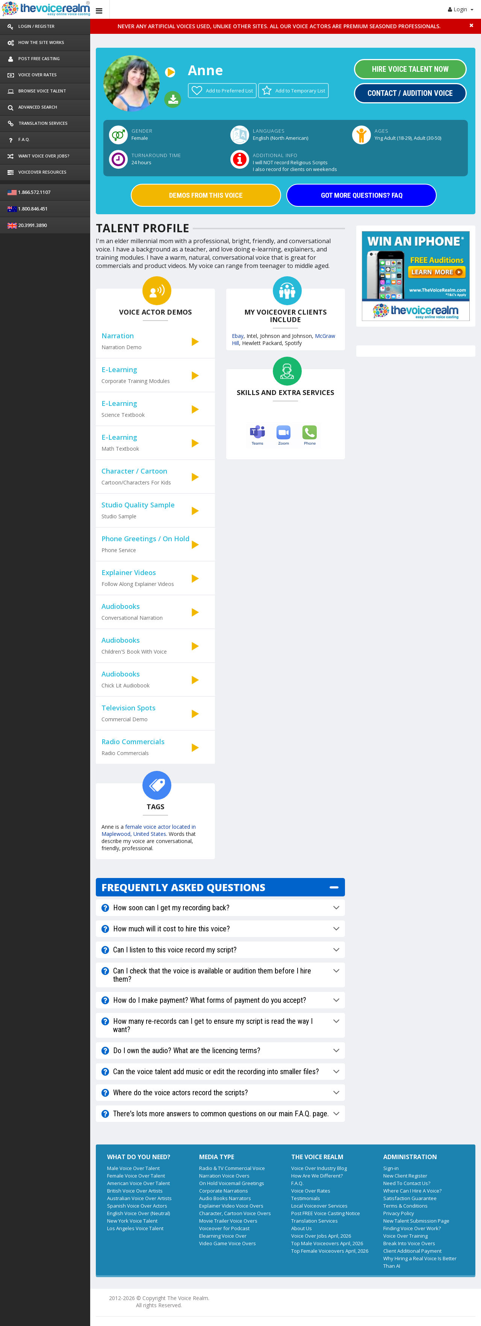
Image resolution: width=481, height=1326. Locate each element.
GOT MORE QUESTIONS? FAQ (361, 195)
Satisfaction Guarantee (410, 1198)
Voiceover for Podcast (224, 1228)
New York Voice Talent (132, 1220)
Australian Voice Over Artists (139, 1198)
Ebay (238, 335)
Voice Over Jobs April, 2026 (321, 1235)
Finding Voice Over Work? (412, 1228)
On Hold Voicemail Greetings (231, 1183)
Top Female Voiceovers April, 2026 (329, 1250)
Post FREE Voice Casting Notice (325, 1213)
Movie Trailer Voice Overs (228, 1220)
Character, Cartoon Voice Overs (235, 1213)
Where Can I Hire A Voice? (412, 1190)
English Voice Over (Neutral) (138, 1213)
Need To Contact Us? (406, 1183)
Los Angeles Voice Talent (135, 1228)
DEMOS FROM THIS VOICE (206, 195)
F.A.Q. (297, 1183)
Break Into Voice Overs (409, 1243)
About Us (301, 1228)
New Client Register (405, 1175)
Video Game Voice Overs (227, 1243)
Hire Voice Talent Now (410, 69)
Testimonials (305, 1198)
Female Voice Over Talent (136, 1175)
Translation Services (314, 1220)
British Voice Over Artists (135, 1190)
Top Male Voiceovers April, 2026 (327, 1243)
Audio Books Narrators (225, 1198)
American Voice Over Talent (138, 1183)
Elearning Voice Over (223, 1235)
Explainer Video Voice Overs (231, 1205)
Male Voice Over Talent (133, 1168)
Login (460, 9)
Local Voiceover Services (319, 1205)
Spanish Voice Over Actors (137, 1205)
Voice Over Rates (310, 1190)
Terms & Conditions (405, 1205)
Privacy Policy (398, 1213)
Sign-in (391, 1168)
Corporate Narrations (223, 1190)
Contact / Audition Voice (410, 93)
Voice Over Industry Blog (319, 1168)
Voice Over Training (405, 1235)
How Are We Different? (317, 1175)
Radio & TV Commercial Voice (232, 1168)
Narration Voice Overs (224, 1175)
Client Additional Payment (412, 1250)
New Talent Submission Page (416, 1220)
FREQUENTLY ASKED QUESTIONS (183, 887)
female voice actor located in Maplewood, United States (148, 830)
